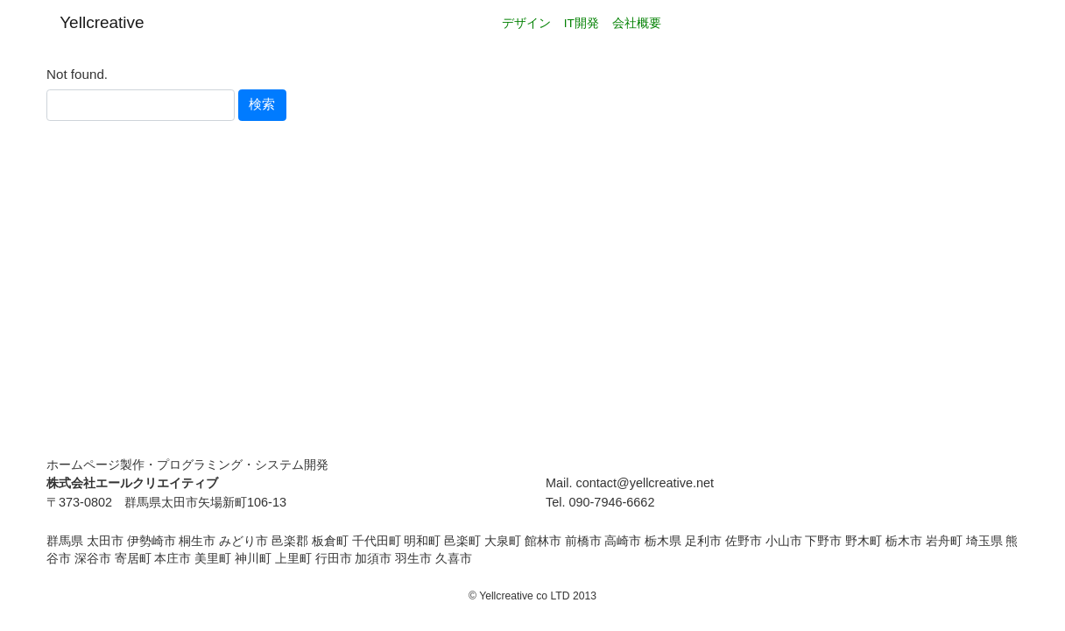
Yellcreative (102, 22)
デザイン (526, 23)
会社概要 (636, 23)
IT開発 (581, 23)
